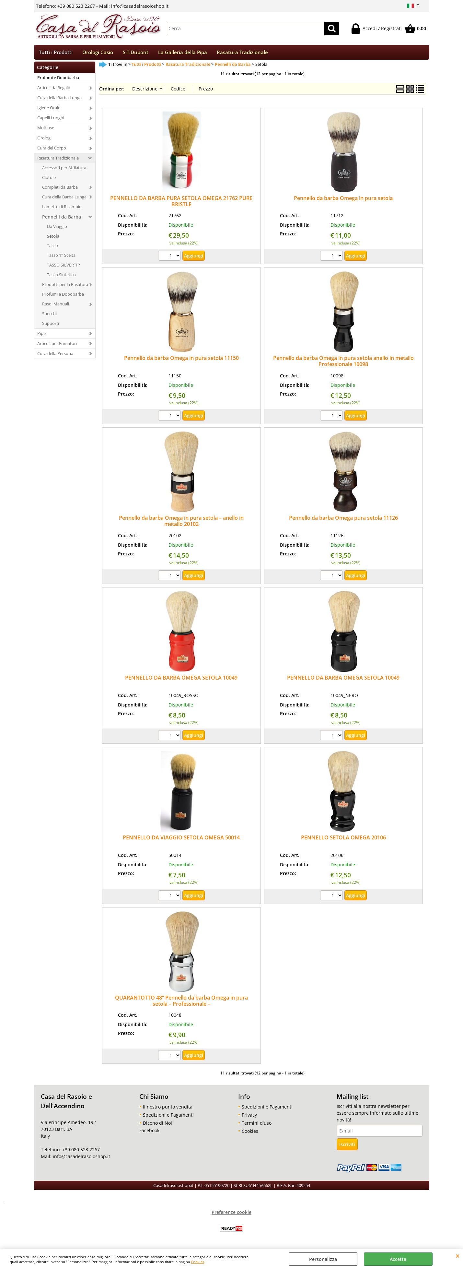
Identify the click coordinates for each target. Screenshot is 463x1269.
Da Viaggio (57, 228)
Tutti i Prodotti (56, 53)
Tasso (52, 248)
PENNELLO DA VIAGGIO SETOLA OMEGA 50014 (181, 839)
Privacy (249, 1117)
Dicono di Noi (157, 1125)
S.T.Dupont (135, 53)
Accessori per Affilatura (64, 170)
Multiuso (45, 130)
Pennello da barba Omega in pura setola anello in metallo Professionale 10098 (343, 363)
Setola (53, 238)
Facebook (149, 1132)
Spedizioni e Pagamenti (168, 1117)
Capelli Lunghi (50, 120)
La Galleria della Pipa (182, 53)
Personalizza (323, 1259)
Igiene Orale (48, 110)
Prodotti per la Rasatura (65, 287)
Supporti (50, 325)
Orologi (44, 140)
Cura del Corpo (51, 150)
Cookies (197, 1261)
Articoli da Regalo (53, 90)
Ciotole (49, 179)
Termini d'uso (257, 1125)
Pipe (41, 335)
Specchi (49, 316)
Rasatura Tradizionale (242, 53)
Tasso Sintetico (61, 277)
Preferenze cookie (231, 1214)
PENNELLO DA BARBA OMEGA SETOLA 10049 (181, 679)
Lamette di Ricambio (62, 208)
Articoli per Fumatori (57, 345)
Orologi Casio (97, 53)
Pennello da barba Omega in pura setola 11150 (181, 360)
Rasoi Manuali (55, 306)
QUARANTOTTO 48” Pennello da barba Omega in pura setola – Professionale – (181, 1002)
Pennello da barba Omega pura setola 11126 (343, 520)
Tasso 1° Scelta (61, 257)
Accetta (398, 1259)
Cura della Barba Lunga (59, 100)
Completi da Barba (60, 189)
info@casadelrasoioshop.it (81, 1159)
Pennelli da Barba (61, 219)
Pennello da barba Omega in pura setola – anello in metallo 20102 (181, 523)
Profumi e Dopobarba (58, 80)
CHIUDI (458, 1255)
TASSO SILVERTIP (63, 267)
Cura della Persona (55, 355)
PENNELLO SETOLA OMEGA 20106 (343, 839)
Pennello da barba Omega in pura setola (343, 200)
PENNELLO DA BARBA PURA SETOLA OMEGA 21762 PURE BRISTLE (181, 203)
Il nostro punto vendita (167, 1109)
